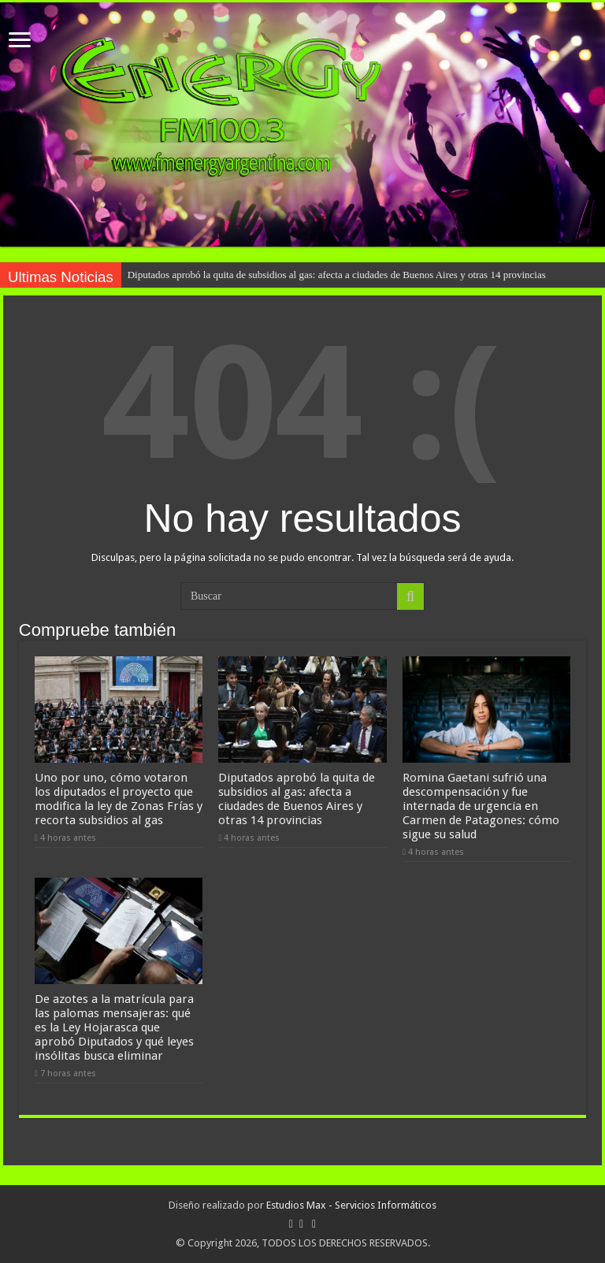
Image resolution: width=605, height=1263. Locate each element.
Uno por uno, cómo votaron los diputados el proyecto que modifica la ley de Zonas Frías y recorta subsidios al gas (118, 799)
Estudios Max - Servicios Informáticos (351, 1205)
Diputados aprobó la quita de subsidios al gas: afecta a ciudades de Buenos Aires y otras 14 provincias (337, 274)
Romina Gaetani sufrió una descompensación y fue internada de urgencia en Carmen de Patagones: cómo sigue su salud (481, 806)
